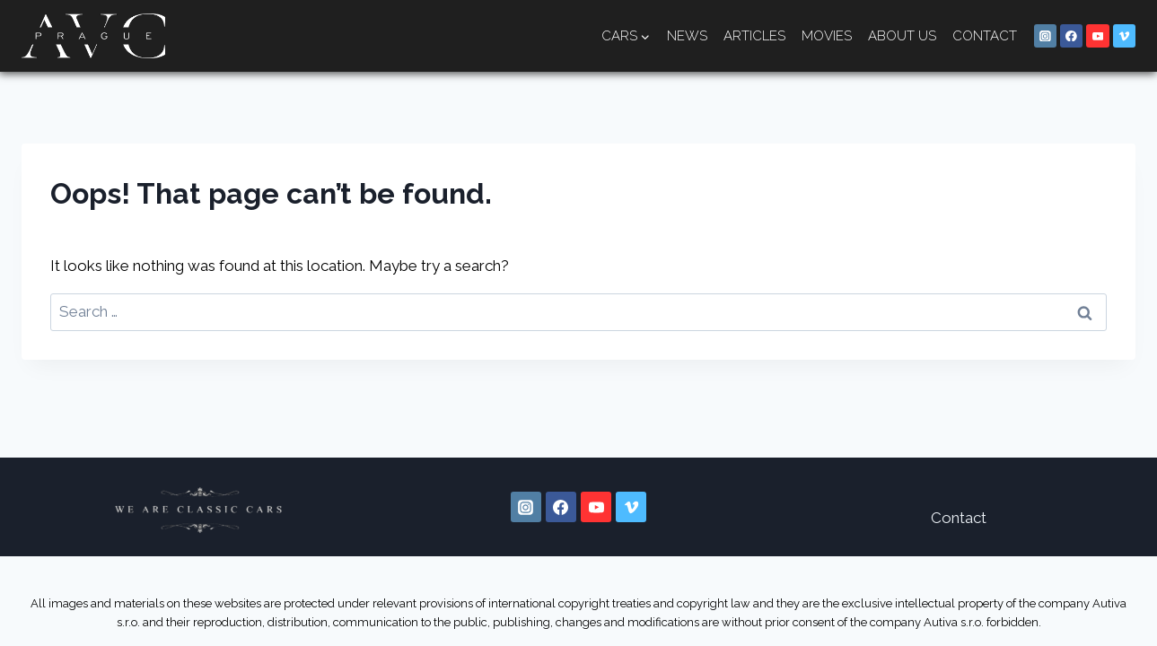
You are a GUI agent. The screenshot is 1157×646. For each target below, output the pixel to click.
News (687, 36)
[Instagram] (1045, 36)
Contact (984, 36)
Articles (754, 36)
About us (902, 36)
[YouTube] (1097, 36)
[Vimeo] (1124, 36)
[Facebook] (1071, 36)
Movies (827, 36)
